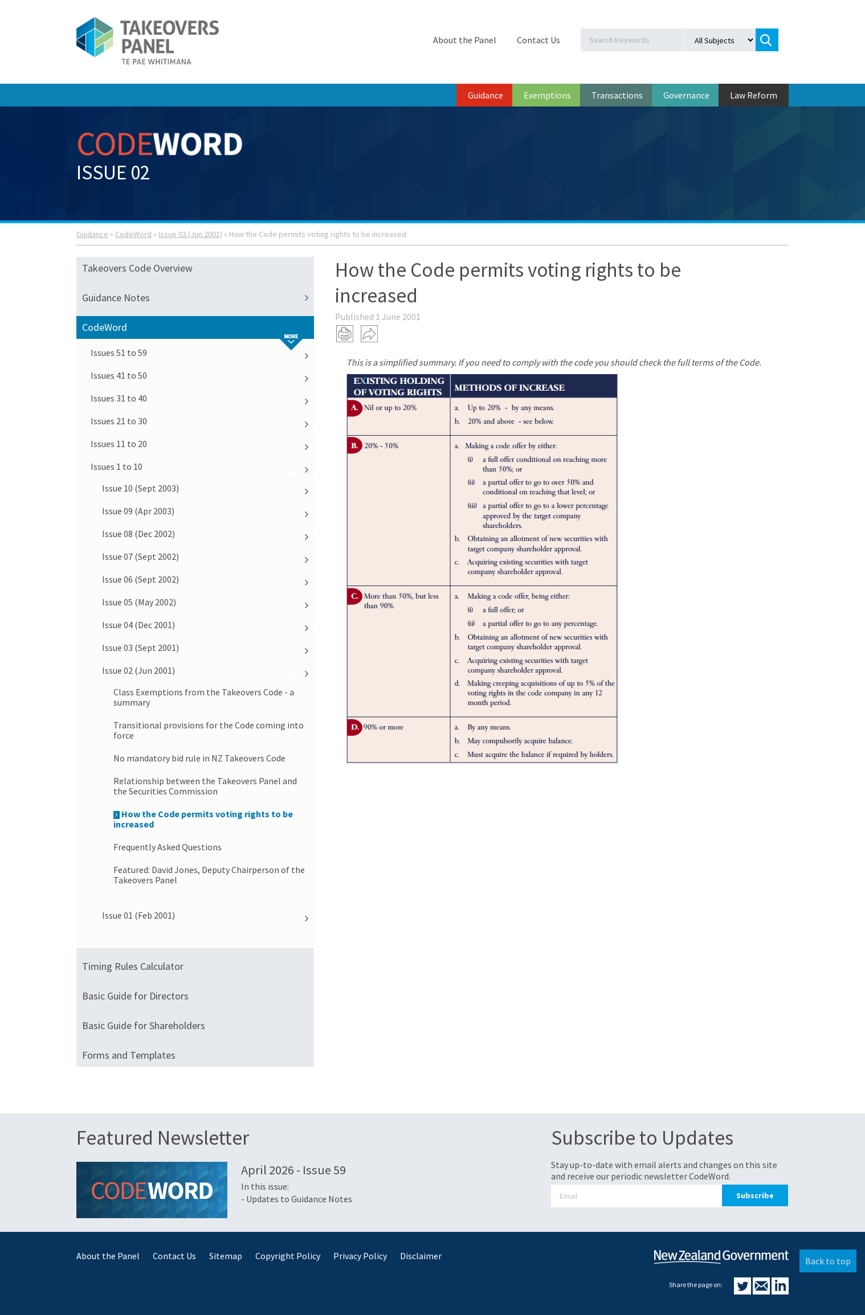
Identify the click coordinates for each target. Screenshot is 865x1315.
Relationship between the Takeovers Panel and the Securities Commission (205, 786)
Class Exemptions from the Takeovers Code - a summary (203, 697)
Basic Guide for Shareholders (143, 1025)
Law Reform (753, 95)
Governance (686, 95)
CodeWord (133, 234)
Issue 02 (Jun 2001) (190, 234)
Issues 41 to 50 (202, 375)
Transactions (617, 95)
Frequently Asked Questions (167, 847)
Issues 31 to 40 (202, 398)
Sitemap (225, 1255)
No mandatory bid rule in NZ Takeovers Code (199, 758)
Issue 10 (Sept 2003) (208, 488)
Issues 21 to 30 (202, 421)
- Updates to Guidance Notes (296, 1199)
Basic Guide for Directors (135, 995)
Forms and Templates (129, 1055)
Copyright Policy (287, 1255)
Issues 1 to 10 (202, 466)
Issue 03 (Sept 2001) (208, 648)
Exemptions (547, 95)
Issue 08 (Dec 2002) (208, 534)
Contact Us (538, 40)
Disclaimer (421, 1255)
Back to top (828, 1261)
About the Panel (464, 40)
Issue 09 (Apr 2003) (208, 511)
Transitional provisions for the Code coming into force (208, 730)
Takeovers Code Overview (137, 268)
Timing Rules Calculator (132, 966)
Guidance (485, 95)
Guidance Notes (198, 297)
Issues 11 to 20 (202, 444)
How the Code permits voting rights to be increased (203, 819)
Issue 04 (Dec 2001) (208, 625)
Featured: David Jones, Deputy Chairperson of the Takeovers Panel (209, 875)
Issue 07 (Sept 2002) (208, 556)
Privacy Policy (360, 1255)
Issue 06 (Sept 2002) (208, 579)
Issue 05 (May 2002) (208, 602)
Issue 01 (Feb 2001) (208, 915)
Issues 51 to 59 (202, 353)
